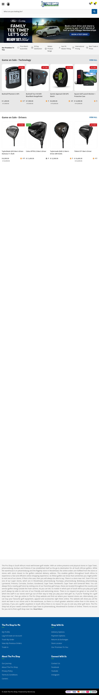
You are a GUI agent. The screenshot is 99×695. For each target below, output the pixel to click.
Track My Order (8, 639)
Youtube (54, 671)
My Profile (6, 632)
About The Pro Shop (10, 667)
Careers (5, 678)
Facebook (55, 667)
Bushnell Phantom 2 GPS (10, 94)
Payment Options (58, 636)
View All (93, 60)
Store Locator (56, 643)
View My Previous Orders (12, 643)
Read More (37, 609)
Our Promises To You (59, 647)
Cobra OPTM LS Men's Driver (36, 151)
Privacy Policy (7, 671)
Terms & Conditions (10, 675)
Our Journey (6, 663)
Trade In (5, 647)
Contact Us (55, 663)
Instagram (55, 675)
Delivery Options (58, 632)
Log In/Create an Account (12, 636)
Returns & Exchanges (59, 639)
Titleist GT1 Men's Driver (83, 151)
